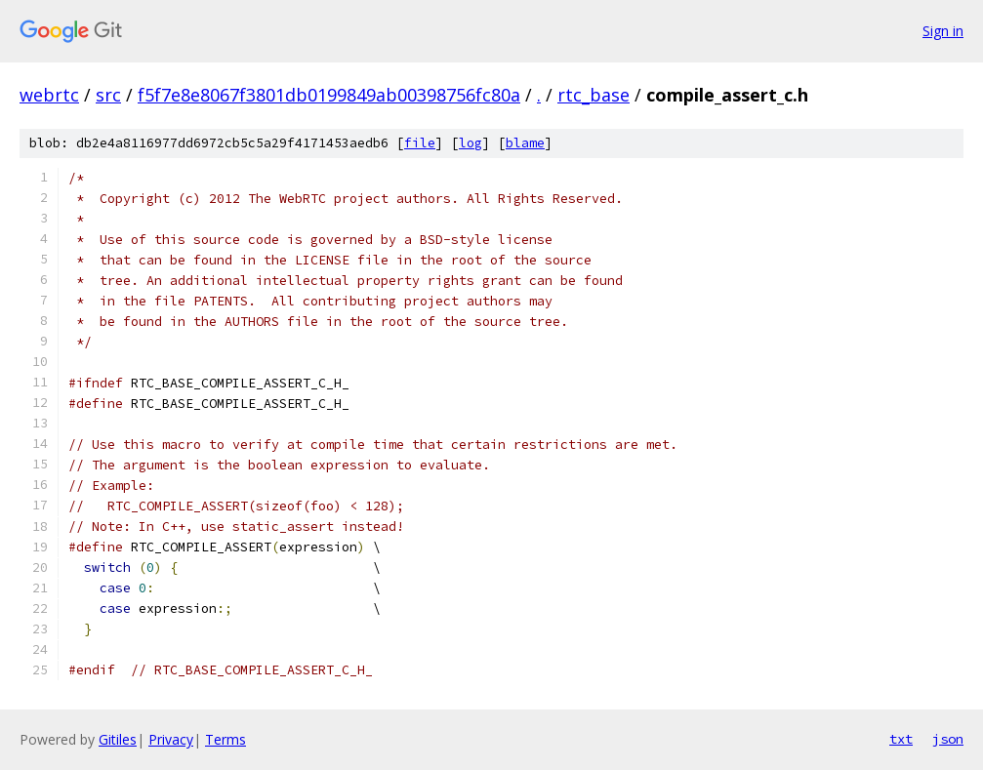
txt (901, 739)
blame (525, 143)
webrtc (49, 94)
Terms (225, 739)
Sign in (942, 30)
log (470, 143)
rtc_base (593, 94)
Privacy (170, 739)
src (108, 94)
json (947, 739)
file (419, 143)
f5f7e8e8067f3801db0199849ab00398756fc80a (329, 94)
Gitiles (118, 739)
